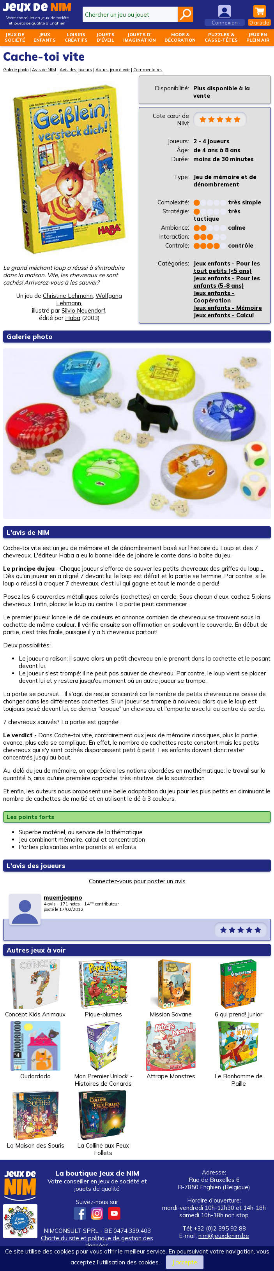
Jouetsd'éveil (105, 37)
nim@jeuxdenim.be (223, 1235)
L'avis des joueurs (36, 865)
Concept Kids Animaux (35, 988)
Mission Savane (171, 988)
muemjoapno (63, 897)
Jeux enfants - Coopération (214, 296)
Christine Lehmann (68, 295)
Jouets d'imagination (139, 37)
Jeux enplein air (257, 37)
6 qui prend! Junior (238, 988)
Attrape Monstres (171, 1050)
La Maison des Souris (35, 1119)
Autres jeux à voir (112, 69)
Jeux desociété (15, 37)
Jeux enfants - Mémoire (227, 307)
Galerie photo (15, 69)
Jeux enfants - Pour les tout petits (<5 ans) (226, 267)
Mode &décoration (180, 37)
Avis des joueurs (76, 69)
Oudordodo (35, 1050)
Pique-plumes (103, 988)
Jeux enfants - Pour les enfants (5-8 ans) (226, 281)
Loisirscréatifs (76, 37)
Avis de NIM (44, 69)
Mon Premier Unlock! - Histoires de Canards (103, 1054)
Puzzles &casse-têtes (221, 37)
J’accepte (184, 1262)
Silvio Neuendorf (83, 310)
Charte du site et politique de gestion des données (97, 1241)
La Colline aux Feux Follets (103, 1123)
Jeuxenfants (45, 37)
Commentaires (148, 69)
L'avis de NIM (28, 532)
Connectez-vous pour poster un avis (137, 881)
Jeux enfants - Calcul (223, 315)
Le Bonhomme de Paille (238, 1054)
